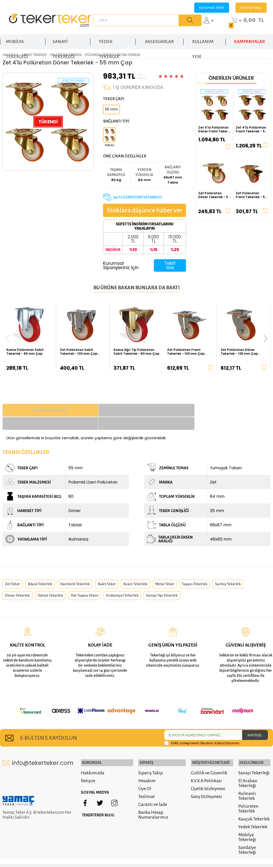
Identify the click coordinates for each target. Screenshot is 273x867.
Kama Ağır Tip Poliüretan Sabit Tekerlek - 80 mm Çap (136, 351)
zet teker (13, 570)
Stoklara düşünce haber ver (141, 209)
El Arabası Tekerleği (247, 764)
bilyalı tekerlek (44, 570)
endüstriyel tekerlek (174, 584)
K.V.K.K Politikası (204, 762)
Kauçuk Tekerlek (253, 800)
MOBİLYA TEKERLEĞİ (17, 41)
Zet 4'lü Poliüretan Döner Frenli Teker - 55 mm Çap (214, 128)
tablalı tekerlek (92, 584)
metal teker (184, 570)
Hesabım (144, 762)
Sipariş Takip (251, 7)
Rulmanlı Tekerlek (246, 777)
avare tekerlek (151, 570)
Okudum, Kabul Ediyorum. (202, 725)
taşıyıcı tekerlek (218, 570)
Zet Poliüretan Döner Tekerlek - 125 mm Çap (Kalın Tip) (239, 351)
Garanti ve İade (150, 785)
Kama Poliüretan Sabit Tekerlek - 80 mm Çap (25, 351)
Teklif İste (169, 264)
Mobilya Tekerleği (246, 818)
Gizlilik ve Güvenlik (207, 754)
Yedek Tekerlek (252, 808)
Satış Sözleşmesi (204, 778)
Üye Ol (142, 770)
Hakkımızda (94, 754)
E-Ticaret (121, 851)
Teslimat (144, 778)
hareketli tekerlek (83, 570)
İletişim (89, 762)
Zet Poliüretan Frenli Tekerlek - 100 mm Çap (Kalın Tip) (186, 351)
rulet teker (119, 570)
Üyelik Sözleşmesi (206, 770)
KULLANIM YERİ (203, 41)
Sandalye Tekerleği (246, 831)
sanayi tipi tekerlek (218, 584)
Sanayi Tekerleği (253, 754)
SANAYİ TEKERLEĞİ (64, 41)
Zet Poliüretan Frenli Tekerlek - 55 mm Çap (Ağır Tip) (251, 194)
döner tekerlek (55, 584)
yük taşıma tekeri (131, 584)
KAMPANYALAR (249, 38)
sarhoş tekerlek (19, 584)
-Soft (108, 851)
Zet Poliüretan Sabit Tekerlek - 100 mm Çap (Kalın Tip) (78, 351)
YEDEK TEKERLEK (109, 41)
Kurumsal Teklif (211, 7)
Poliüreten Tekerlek (248, 790)
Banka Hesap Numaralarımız (151, 796)
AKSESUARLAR (159, 38)
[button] (265, 338)
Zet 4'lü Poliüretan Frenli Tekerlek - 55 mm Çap (251, 128)
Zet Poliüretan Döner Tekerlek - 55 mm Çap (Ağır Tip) (214, 194)
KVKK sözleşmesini (185, 725)
